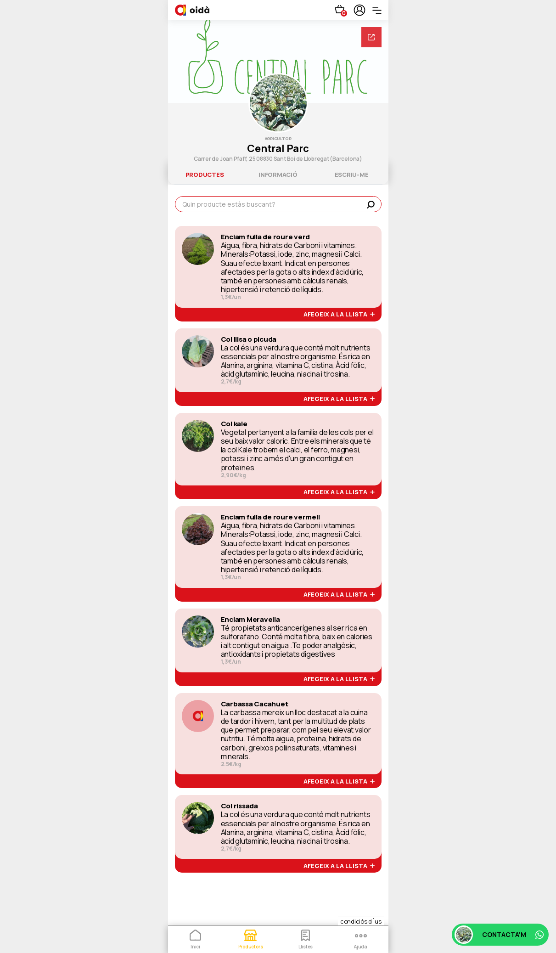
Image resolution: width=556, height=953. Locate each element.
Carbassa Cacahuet (254, 704)
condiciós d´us (361, 921)
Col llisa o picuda (249, 339)
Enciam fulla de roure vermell (270, 517)
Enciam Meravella (250, 619)
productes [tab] (204, 174)
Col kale (234, 424)
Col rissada (239, 806)
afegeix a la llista (339, 314)
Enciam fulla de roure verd (265, 237)
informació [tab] (278, 174)
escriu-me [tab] (352, 174)
